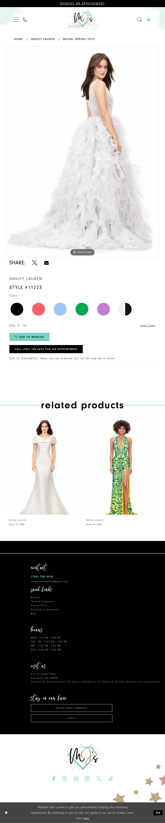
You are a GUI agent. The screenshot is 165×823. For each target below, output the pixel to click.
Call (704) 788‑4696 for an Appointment (46, 349)
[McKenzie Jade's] (82, 19)
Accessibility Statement (45, 609)
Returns (35, 597)
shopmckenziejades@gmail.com (49, 581)
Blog (33, 613)
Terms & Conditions (42, 601)
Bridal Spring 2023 (79, 39)
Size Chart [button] (147, 325)
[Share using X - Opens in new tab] (35, 263)
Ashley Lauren (43, 39)
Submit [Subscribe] (72, 718)
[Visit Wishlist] (148, 19)
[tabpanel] (83, 151)
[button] (16, 19)
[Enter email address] (71, 708)
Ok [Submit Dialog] (158, 812)
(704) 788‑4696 (42, 576)
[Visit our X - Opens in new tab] (99, 779)
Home (18, 39)
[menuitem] (16, 19)
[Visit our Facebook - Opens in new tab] (54, 779)
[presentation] (44, 465)
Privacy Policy (39, 605)
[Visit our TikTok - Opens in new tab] (110, 779)
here (86, 818)
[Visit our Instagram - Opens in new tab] (64, 779)
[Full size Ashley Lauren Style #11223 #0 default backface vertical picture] (83, 151)
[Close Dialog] (6, 812)
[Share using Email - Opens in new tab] (46, 262)
